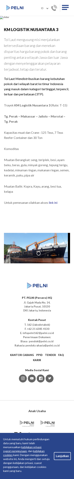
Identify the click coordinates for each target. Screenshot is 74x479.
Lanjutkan (62, 456)
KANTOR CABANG (22, 391)
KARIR (37, 396)
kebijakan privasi (31, 447)
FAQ (61, 391)
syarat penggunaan (15, 451)
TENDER (50, 391)
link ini (53, 239)
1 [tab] (38, 290)
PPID (39, 391)
